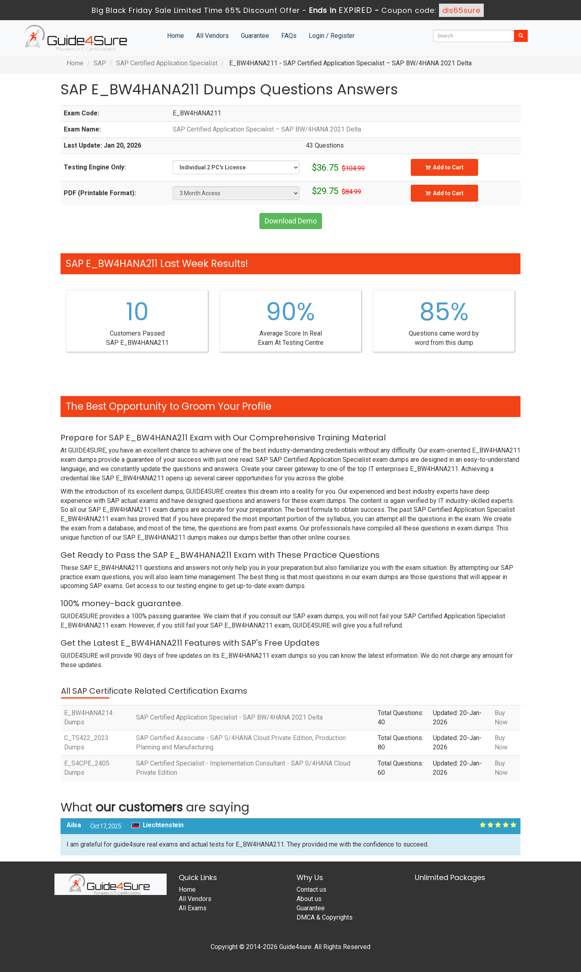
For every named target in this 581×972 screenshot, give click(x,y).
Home (175, 36)
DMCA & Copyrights (325, 917)
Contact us (311, 889)
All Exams (193, 908)
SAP (100, 63)
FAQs (289, 36)
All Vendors (212, 36)
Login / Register (332, 36)
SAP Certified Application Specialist (166, 63)
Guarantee (255, 36)
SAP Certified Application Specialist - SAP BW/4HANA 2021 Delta (229, 717)
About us (309, 899)
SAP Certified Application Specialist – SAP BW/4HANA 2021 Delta (267, 129)
